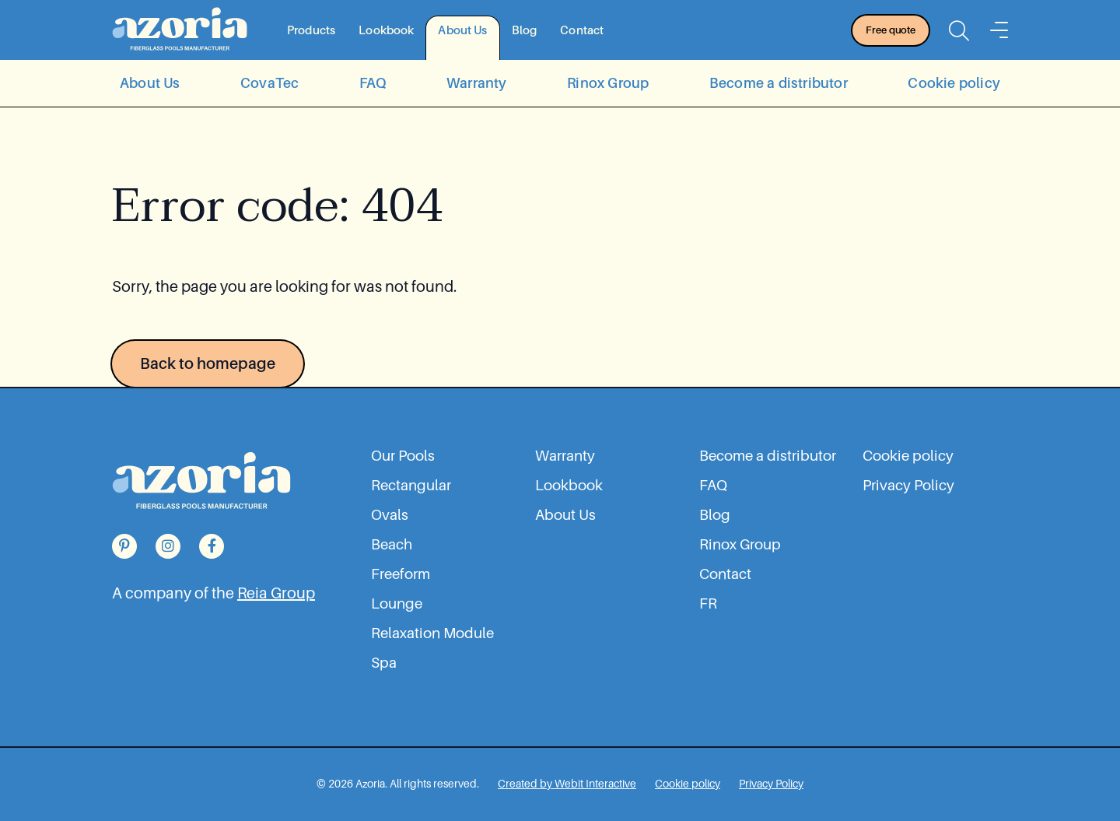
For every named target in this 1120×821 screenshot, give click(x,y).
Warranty (476, 83)
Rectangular (411, 485)
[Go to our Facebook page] (211, 546)
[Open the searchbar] (959, 30)
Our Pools (403, 456)
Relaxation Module (432, 633)
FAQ (373, 83)
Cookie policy (954, 83)
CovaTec (269, 83)
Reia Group (276, 593)
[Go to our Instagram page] (168, 546)
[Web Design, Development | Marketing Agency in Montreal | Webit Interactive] (567, 783)
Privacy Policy (908, 485)
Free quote (890, 30)
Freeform (400, 574)
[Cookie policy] (687, 783)
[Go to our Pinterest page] (124, 546)
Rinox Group (608, 83)
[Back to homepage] (179, 30)
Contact (582, 30)
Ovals (389, 515)
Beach (391, 544)
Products (311, 30)
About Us (462, 30)
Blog (524, 30)
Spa (384, 663)
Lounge (396, 603)
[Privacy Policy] (771, 783)
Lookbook (386, 30)
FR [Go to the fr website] (708, 603)
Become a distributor (778, 83)
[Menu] (999, 30)
